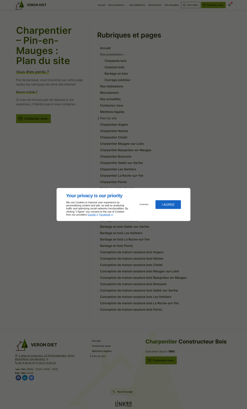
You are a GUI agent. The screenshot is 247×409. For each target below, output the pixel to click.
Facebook (104, 214)
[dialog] (123, 204)
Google (91, 214)
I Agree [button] (168, 204)
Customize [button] (144, 204)
